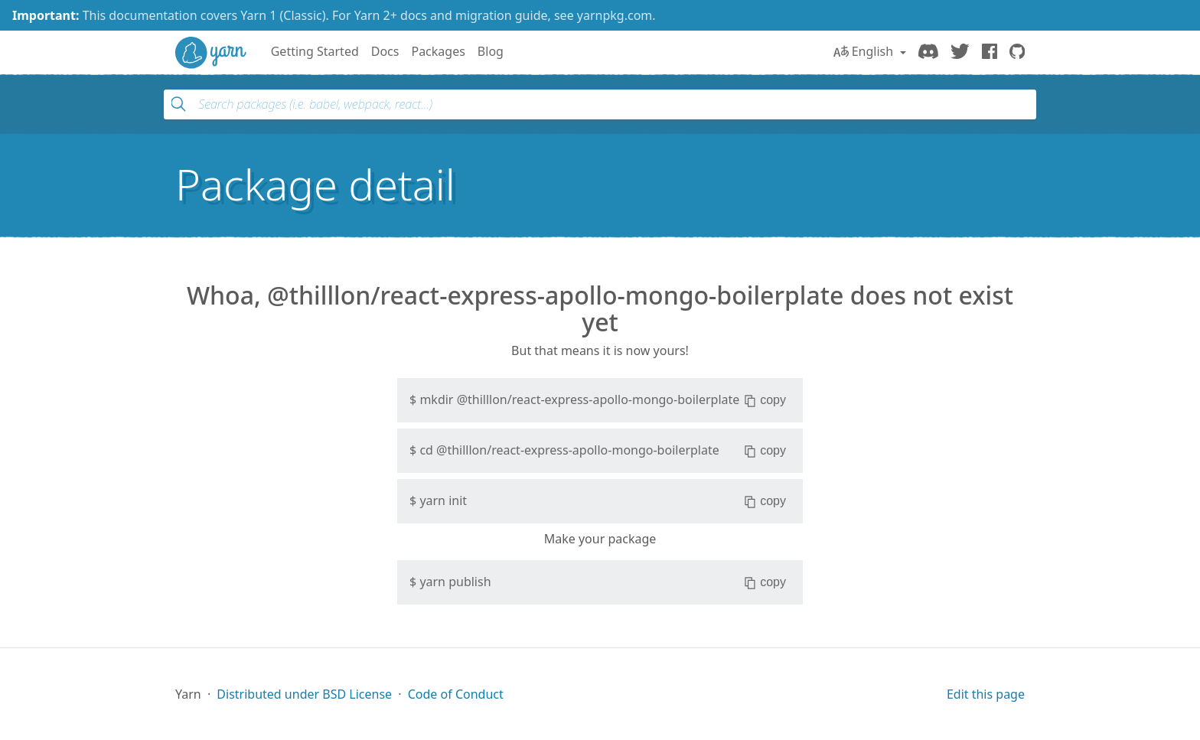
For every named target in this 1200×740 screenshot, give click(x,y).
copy (765, 400)
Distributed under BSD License (304, 694)
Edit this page (986, 694)
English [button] (865, 51)
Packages (438, 51)
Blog (491, 51)
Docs (385, 51)
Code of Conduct (456, 694)
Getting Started (315, 51)
